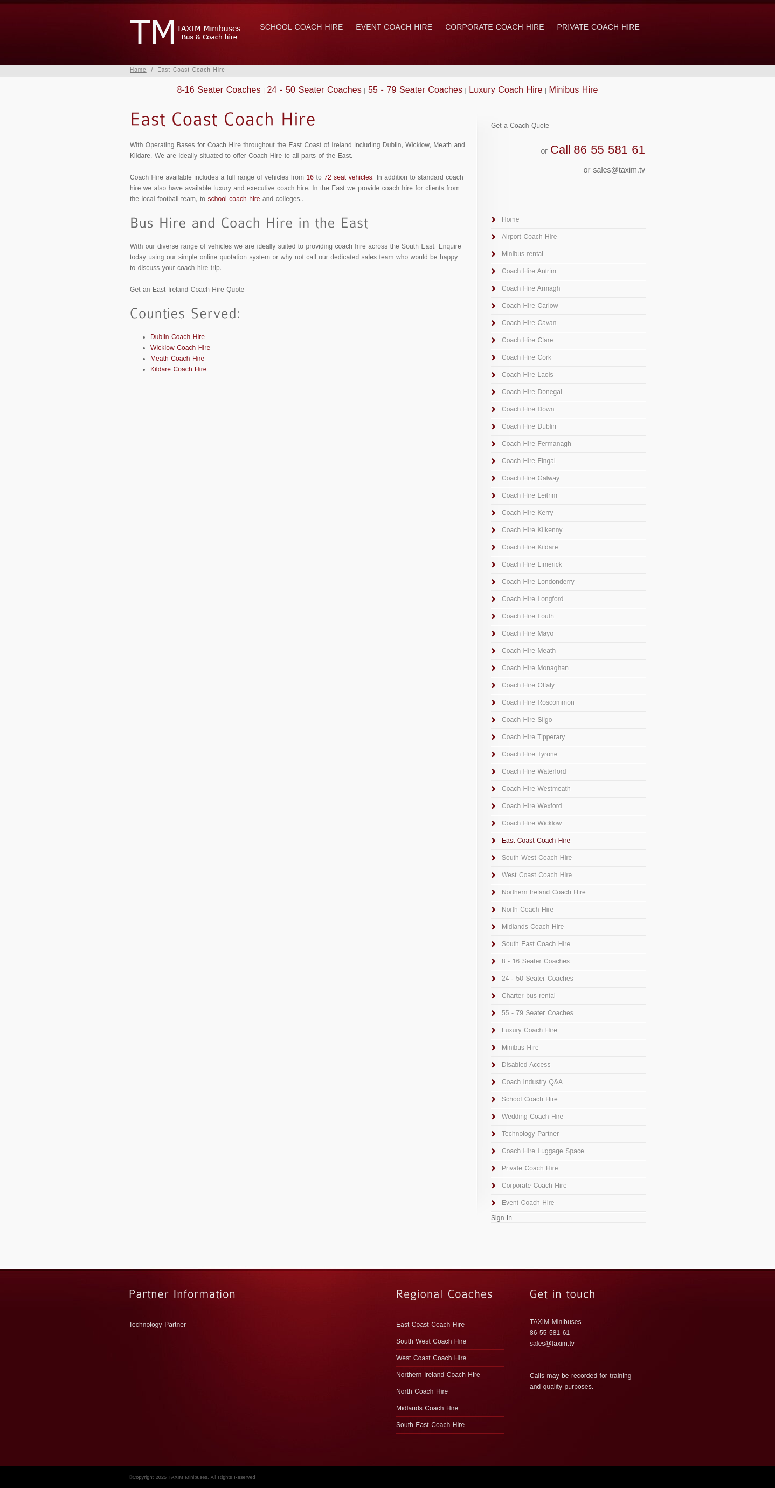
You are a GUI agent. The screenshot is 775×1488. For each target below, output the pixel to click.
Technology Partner (530, 1134)
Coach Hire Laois (527, 374)
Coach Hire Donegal (532, 392)
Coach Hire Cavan (529, 323)
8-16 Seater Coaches (218, 89)
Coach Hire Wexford (532, 806)
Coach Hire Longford (533, 599)
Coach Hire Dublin (529, 426)
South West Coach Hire (537, 858)
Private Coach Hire (598, 27)
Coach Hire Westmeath (536, 789)
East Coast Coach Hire (536, 840)
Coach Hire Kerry (527, 512)
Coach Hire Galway (530, 478)
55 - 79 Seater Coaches (415, 89)
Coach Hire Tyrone (530, 754)
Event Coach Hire (394, 27)
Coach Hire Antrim (529, 271)
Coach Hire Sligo (527, 720)
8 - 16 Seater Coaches (536, 961)
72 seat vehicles (348, 177)
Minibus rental (522, 254)
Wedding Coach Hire (532, 1116)
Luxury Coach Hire (505, 89)
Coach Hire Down (528, 409)
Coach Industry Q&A (532, 1082)
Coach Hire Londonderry (538, 581)
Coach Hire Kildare (530, 547)
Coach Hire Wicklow (532, 823)
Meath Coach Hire (177, 358)
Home (138, 70)
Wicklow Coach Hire (180, 348)
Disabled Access (526, 1065)
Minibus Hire (573, 89)
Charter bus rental (529, 996)
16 (310, 177)
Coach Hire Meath (529, 651)
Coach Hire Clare (527, 340)
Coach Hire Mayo (527, 633)
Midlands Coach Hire (533, 927)
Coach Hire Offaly (528, 685)
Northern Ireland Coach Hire (544, 892)
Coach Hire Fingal (529, 461)
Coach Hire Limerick (532, 564)
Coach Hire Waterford (534, 771)
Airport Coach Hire (529, 236)
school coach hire (234, 199)
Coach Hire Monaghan (535, 668)
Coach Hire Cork (526, 357)
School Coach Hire (301, 27)
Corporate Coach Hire (494, 27)
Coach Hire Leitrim (529, 495)
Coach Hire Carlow (530, 305)
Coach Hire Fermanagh (536, 443)
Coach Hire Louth (528, 616)
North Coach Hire (527, 909)
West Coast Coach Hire (537, 875)
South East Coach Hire (536, 944)
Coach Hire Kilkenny (532, 530)
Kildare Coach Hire (178, 369)
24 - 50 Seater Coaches (314, 89)
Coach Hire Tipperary (533, 737)
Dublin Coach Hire (177, 337)
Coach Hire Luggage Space (543, 1151)
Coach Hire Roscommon (538, 702)
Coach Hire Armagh (531, 288)
